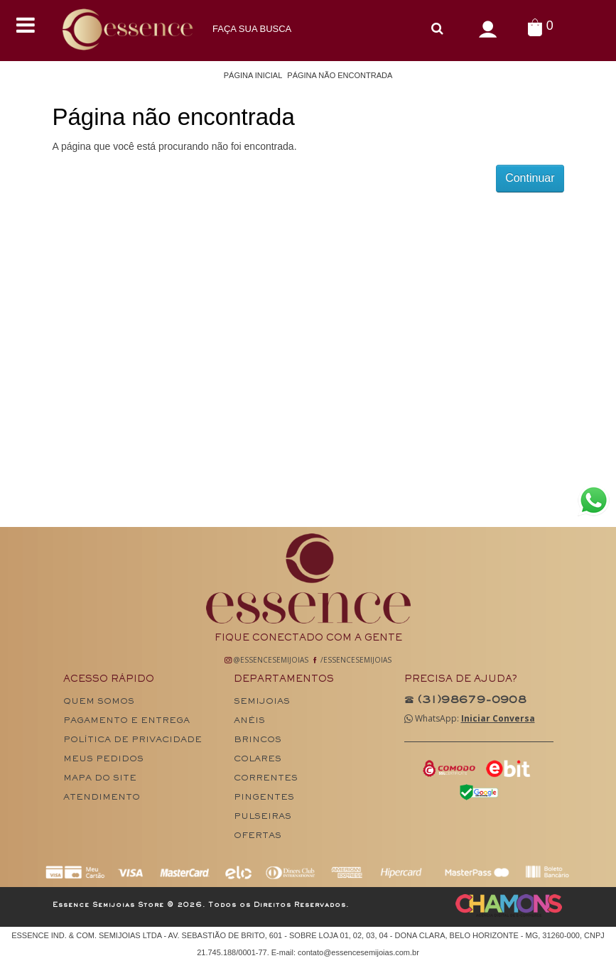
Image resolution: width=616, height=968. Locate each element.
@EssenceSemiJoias (266, 660)
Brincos (257, 740)
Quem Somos (98, 702)
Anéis (249, 721)
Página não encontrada (339, 75)
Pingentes (264, 798)
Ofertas (257, 836)
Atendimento (101, 798)
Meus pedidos (103, 759)
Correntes (266, 779)
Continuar (529, 178)
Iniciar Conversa (498, 718)
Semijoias (262, 702)
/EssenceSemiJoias (351, 660)
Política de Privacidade (132, 740)
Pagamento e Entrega (126, 721)
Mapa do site (99, 779)
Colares (257, 759)
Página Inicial (253, 75)
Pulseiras (262, 817)
